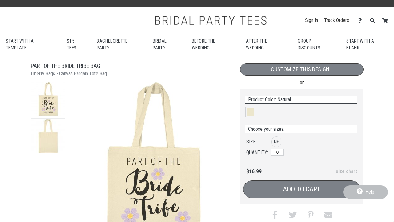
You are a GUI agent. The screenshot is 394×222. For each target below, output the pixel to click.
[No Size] (277, 152)
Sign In (311, 20)
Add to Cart (301, 189)
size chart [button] (346, 171)
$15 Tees (71, 44)
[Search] (374, 20)
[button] (48, 99)
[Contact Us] (361, 20)
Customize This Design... (302, 69)
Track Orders (336, 20)
